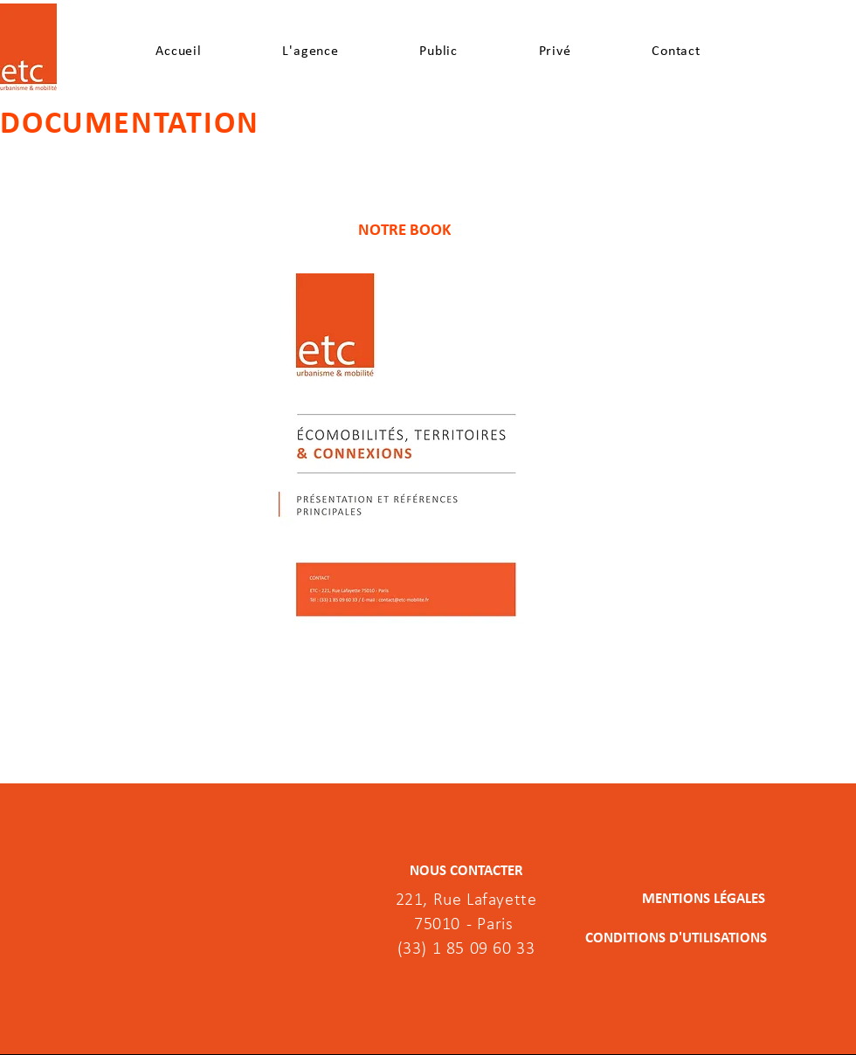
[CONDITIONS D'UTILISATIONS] (676, 938)
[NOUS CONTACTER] (466, 870)
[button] (310, 50)
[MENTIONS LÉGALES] (679, 898)
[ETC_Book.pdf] (405, 455)
